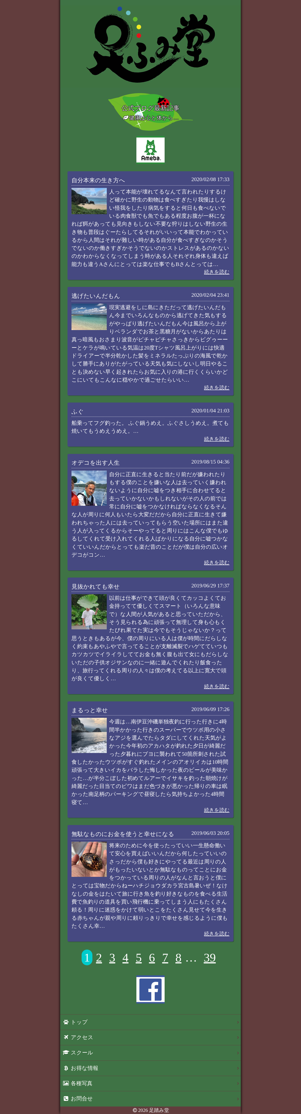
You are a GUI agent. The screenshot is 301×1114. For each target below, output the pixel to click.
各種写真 (77, 1083)
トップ (75, 1022)
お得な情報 (80, 1068)
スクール (78, 1053)
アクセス (78, 1037)
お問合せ (78, 1099)
